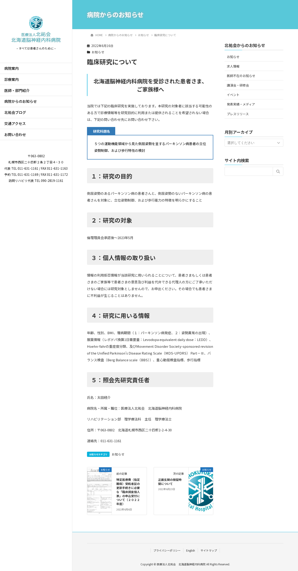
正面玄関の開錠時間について (170, 481)
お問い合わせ (15, 134)
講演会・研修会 (238, 85)
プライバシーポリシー (167, 550)
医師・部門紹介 (17, 90)
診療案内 (11, 79)
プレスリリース (238, 114)
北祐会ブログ (15, 112)
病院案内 (11, 68)
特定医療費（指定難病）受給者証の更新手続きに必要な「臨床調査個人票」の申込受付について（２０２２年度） (128, 491)
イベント (233, 94)
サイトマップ (209, 550)
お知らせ (98, 52)
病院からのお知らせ (20, 101)
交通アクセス (15, 123)
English (190, 550)
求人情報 (233, 66)
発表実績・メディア (241, 104)
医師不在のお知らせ (241, 75)
